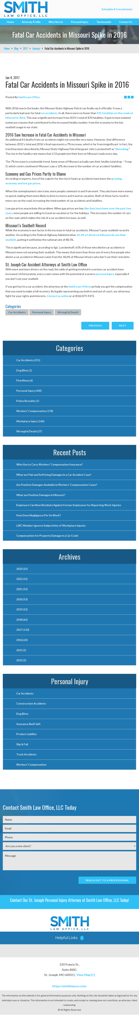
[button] (69, 947)
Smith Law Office (79, 286)
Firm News (24, 381)
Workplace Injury (30, 423)
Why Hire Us (56, 21)
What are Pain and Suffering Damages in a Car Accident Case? (54, 477)
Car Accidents (17, 312)
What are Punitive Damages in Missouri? (41, 498)
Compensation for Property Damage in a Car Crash (47, 540)
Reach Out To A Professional (107, 889)
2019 (22, 615)
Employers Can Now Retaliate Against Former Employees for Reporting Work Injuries (69, 508)
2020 (22, 604)
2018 (22, 625)
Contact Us (125, 21)
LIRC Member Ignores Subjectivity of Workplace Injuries (51, 529)
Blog (16, 48)
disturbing (122, 149)
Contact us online (58, 296)
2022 (22, 583)
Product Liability (26, 742)
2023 (22, 573)
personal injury (105, 274)
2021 (22, 594)
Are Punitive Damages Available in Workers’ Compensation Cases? (57, 487)
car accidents (49, 113)
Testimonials (103, 21)
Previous (94, 325)
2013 (21, 667)
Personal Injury (79, 21)
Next (122, 325)
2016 (22, 646)
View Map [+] (85, 984)
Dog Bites (24, 371)
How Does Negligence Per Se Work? (38, 519)
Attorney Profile (31, 21)
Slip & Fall (22, 752)
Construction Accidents (31, 710)
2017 (25, 48)
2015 (21, 656)
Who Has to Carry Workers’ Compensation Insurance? (50, 467)
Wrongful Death (67, 312)
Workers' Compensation (34, 412)
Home (10, 21)
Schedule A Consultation (116, 9)
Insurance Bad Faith (28, 731)
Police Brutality (27, 402)
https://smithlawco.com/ (69, 995)
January (36, 48)
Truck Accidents (26, 763)
